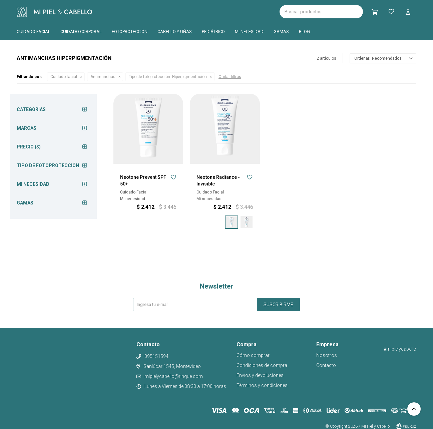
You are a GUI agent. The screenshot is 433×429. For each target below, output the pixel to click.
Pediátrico (213, 31)
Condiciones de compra (262, 365)
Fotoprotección (129, 31)
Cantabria (179, 11)
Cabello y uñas (174, 31)
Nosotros (326, 355)
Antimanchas (102, 76)
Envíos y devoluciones (260, 375)
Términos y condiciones (262, 385)
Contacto (326, 365)
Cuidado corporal (81, 31)
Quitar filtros (230, 76)
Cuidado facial (33, 31)
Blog (304, 31)
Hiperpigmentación (168, 76)
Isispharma (130, 12)
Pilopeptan (213, 10)
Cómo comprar (253, 355)
